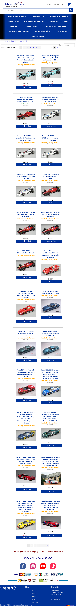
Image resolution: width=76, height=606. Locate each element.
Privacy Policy (35, 602)
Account (49, 4)
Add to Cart (27, 88)
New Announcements (17, 16)
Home (6, 41)
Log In (63, 4)
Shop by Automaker (58, 16)
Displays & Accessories (34, 21)
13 (39, 47)
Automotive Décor (43, 31)
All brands (13, 41)
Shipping (33, 599)
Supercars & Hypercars (56, 26)
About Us (34, 590)
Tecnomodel (23, 41)
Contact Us (34, 593)
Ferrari (64, 21)
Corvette (53, 21)
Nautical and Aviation (18, 31)
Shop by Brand (38, 36)
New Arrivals (38, 16)
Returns (33, 596)
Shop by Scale (13, 21)
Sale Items (62, 31)
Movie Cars (31, 26)
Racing (13, 26)
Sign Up (56, 4)
